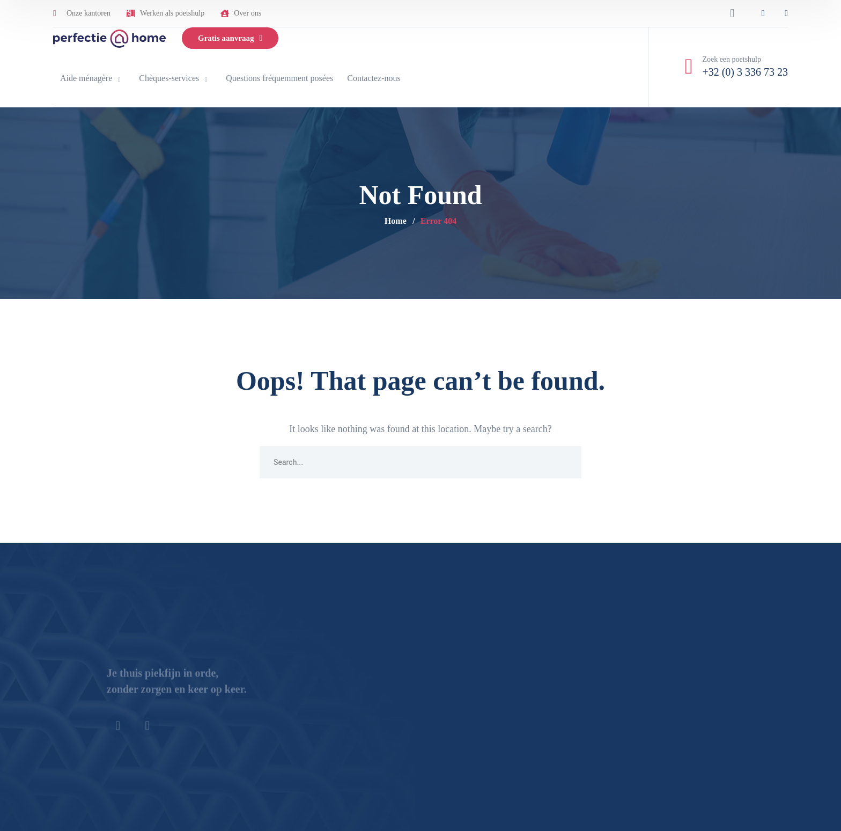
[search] (732, 13)
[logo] (109, 37)
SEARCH (565, 462)
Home (396, 220)
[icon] (763, 13)
